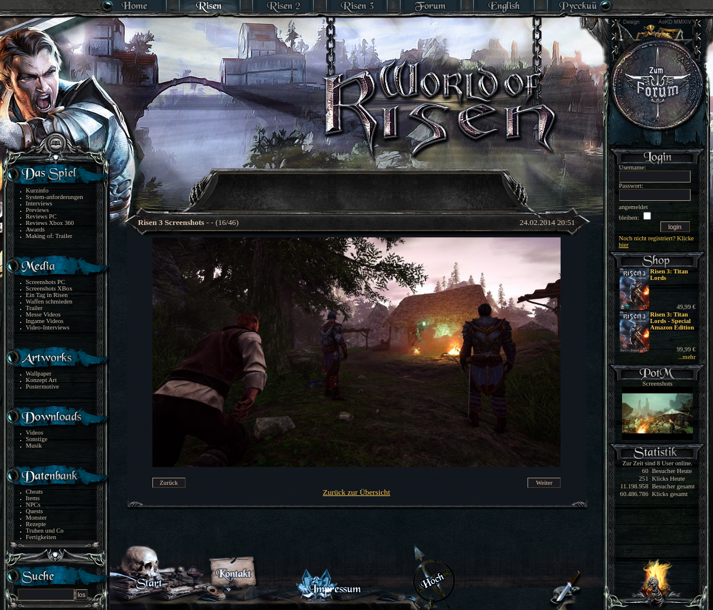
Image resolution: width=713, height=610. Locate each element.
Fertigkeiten (41, 537)
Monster (36, 517)
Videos (35, 432)
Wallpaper (39, 373)
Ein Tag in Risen (47, 295)
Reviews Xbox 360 (50, 223)
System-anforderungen (54, 197)
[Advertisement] (357, 183)
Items (33, 498)
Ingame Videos (45, 321)
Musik (34, 445)
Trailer (34, 308)
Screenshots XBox (49, 288)
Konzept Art (41, 380)
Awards (35, 229)
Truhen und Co (45, 530)
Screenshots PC (46, 282)
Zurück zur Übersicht (356, 492)
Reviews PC (41, 216)
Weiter (544, 482)
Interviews (39, 203)
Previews (37, 210)
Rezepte (36, 524)
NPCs (33, 504)
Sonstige (37, 439)
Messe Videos (43, 314)
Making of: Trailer (49, 236)
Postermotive (42, 386)
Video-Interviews (48, 327)
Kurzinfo (37, 190)
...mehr (687, 357)
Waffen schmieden (49, 301)
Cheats (34, 491)
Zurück (168, 482)
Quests (34, 511)
